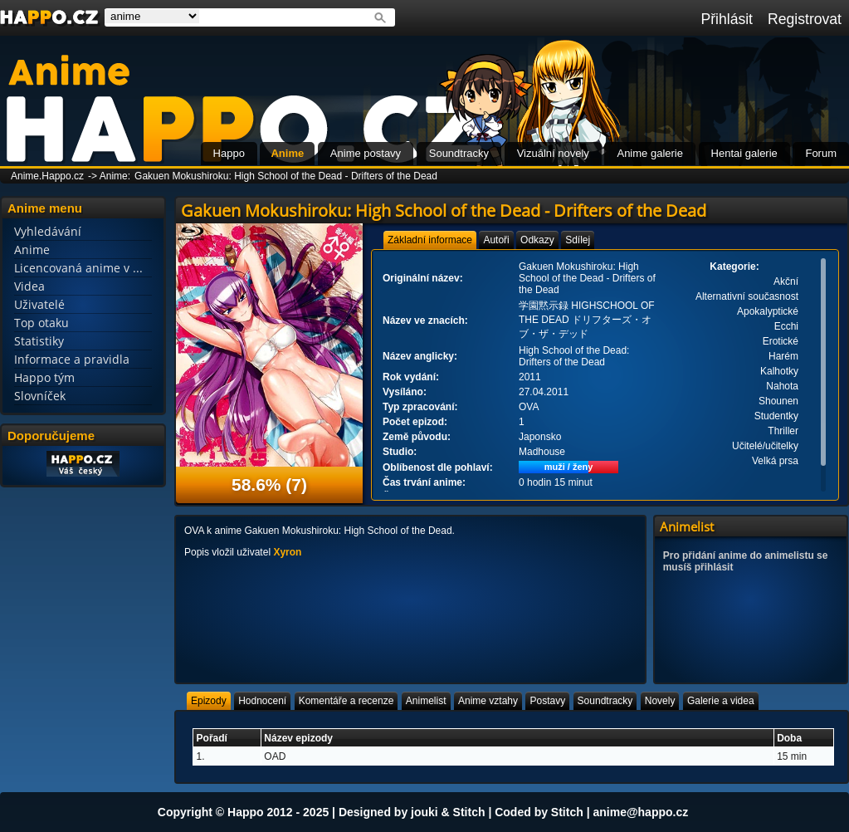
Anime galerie (650, 153)
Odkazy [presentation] (537, 240)
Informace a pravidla (71, 359)
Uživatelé (39, 304)
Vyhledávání (47, 231)
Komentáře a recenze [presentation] (346, 701)
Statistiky (39, 341)
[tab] (429, 240)
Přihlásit (726, 19)
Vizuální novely (553, 153)
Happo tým (44, 377)
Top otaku (41, 322)
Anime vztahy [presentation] (488, 701)
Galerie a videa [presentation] (720, 701)
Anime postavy (365, 153)
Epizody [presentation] (209, 701)
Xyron (287, 552)
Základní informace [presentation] (430, 240)
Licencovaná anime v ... (78, 268)
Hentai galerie (744, 153)
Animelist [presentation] (426, 701)
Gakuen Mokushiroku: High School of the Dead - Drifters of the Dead (285, 176)
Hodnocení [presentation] (262, 701)
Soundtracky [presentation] (605, 701)
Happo (229, 153)
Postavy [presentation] (547, 701)
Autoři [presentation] (496, 240)
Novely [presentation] (660, 701)
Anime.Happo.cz (47, 176)
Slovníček (40, 396)
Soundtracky (459, 153)
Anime (287, 153)
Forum (821, 153)
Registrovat (805, 19)
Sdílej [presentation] (577, 240)
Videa (29, 286)
